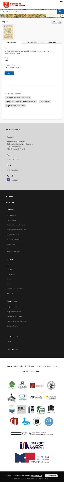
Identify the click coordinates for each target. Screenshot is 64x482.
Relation (10, 293)
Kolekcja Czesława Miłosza (16, 230)
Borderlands (11, 215)
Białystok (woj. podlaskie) (15, 106)
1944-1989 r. (44, 101)
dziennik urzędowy (12, 68)
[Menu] (61, 2)
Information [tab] (32, 42)
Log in (9, 341)
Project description (13, 307)
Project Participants (14, 312)
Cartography (11, 220)
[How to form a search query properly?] (62, 15)
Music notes (11, 244)
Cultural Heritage (13, 234)
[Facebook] (8, 180)
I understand (51, 476)
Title (8, 265)
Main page (10, 202)
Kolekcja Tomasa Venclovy (16, 225)
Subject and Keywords (15, 289)
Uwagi (9, 284)
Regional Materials (13, 239)
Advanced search (53, 16)
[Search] (60, 12)
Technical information (15, 316)
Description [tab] (11, 42)
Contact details (12, 326)
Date (8, 279)
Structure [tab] (52, 42)
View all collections (13, 251)
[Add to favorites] (60, 22)
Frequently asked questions (16, 321)
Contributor (11, 274)
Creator (9, 269)
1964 (6, 61)
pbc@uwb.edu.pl (12, 170)
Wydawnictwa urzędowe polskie (18, 97)
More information (36, 475)
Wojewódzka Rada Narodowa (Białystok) (21, 101)
